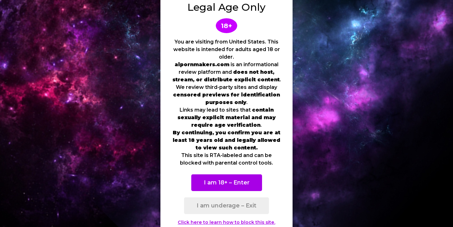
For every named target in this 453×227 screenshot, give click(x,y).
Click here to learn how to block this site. (226, 222)
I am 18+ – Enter (226, 182)
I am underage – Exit (226, 205)
